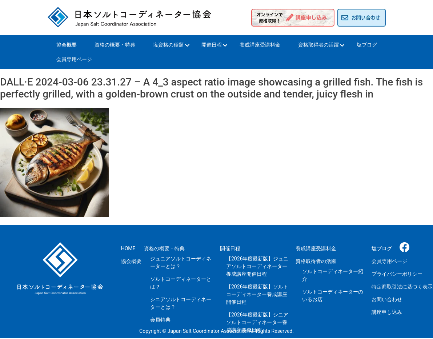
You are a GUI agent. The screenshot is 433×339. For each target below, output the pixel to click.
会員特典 (160, 320)
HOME (128, 248)
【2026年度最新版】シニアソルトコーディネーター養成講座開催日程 (257, 322)
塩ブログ (367, 45)
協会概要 (66, 45)
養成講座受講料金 (260, 45)
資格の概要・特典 (115, 45)
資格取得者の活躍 (318, 45)
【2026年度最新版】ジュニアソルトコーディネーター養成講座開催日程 (257, 266)
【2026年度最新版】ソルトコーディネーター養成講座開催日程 (257, 294)
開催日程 (211, 45)
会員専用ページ (74, 59)
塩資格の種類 (168, 45)
